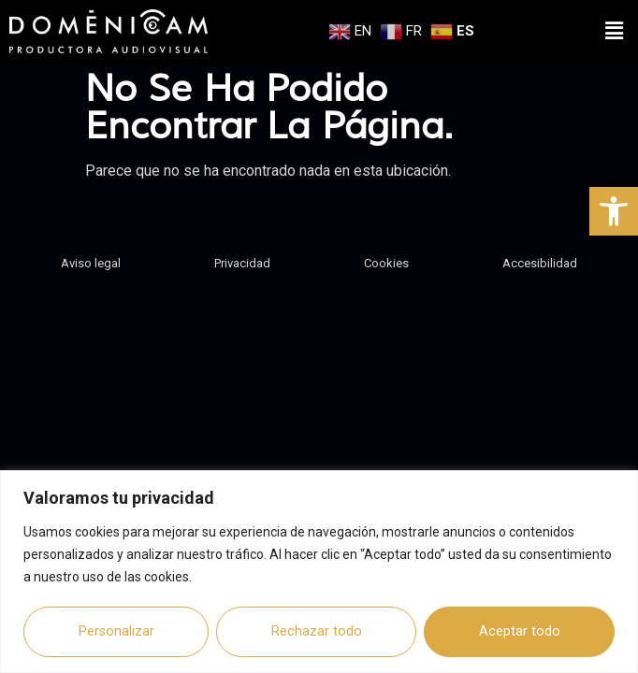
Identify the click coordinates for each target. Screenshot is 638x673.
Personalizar (116, 631)
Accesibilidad (539, 257)
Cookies (386, 257)
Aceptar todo (519, 631)
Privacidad (242, 257)
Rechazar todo (316, 631)
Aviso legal (91, 257)
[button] (613, 211)
